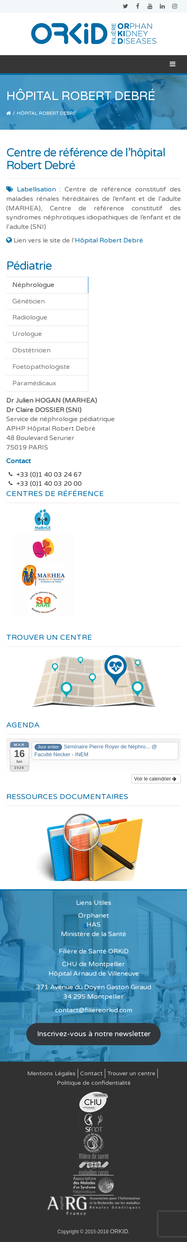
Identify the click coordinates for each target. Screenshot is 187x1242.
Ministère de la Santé (93, 934)
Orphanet (93, 915)
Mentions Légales (51, 1073)
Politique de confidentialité (94, 1082)
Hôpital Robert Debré (109, 240)
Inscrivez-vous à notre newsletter (93, 1033)
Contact (91, 1073)
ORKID (119, 1231)
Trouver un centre (131, 1073)
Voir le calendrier (155, 779)
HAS (93, 924)
